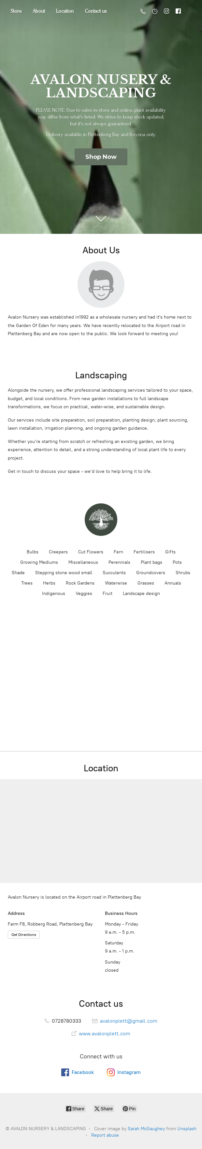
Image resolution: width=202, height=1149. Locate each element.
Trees (27, 583)
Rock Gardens (80, 583)
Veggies (84, 593)
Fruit (107, 593)
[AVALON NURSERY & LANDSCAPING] (101, 519)
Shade (18, 572)
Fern (118, 552)
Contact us (96, 11)
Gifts (170, 552)
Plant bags (151, 562)
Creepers (58, 552)
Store (16, 11)
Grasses (145, 583)
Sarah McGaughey (146, 1128)
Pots (177, 562)
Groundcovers (150, 572)
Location (65, 11)
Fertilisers (144, 552)
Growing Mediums (39, 562)
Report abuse (105, 1135)
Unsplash (186, 1128)
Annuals (173, 583)
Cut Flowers (90, 552)
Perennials (119, 562)
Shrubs (183, 572)
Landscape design (141, 593)
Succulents (114, 572)
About (39, 11)
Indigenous (53, 593)
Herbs (49, 583)
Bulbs (32, 552)
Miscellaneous (83, 562)
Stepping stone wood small (63, 572)
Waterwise (116, 583)
